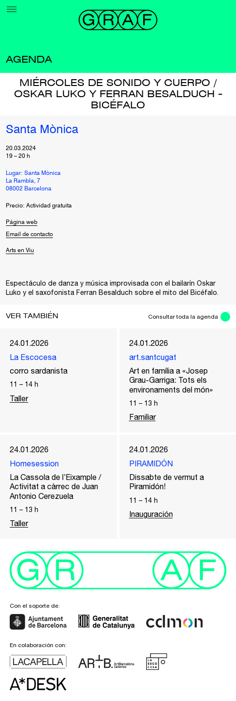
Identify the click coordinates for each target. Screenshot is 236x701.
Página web (21, 222)
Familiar (142, 416)
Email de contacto (29, 235)
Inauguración (151, 514)
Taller (19, 398)
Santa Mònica (42, 130)
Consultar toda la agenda (183, 316)
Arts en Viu (20, 251)
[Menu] (11, 9)
